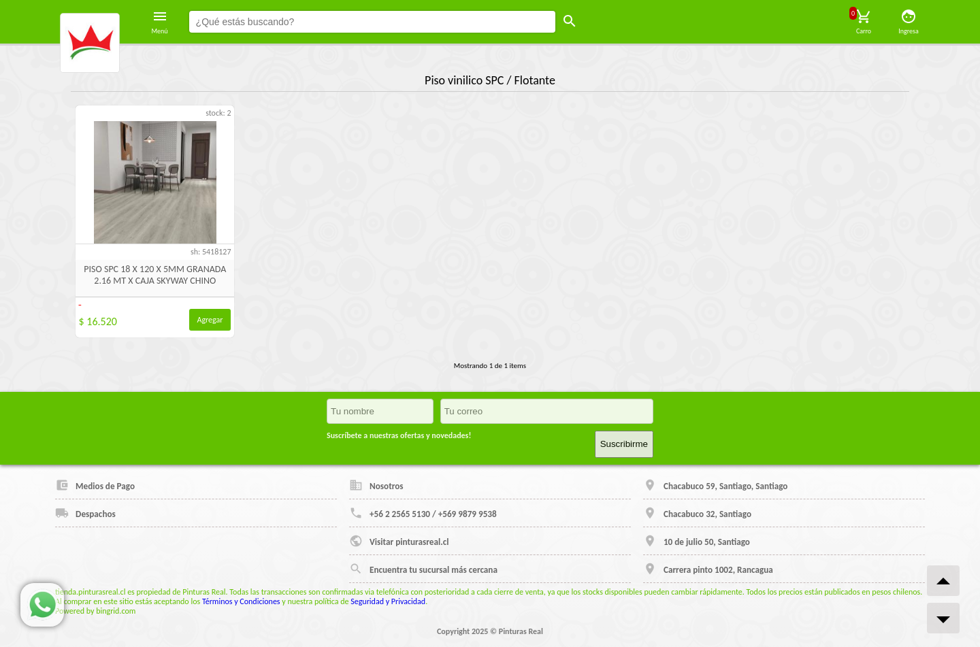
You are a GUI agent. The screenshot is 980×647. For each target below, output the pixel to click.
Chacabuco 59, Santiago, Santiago (715, 485)
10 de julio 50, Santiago (696, 541)
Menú (160, 21)
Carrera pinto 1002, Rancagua (708, 569)
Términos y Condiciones (241, 601)
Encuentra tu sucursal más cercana (423, 569)
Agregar (210, 320)
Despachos (85, 513)
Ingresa (908, 21)
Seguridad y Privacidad (387, 601)
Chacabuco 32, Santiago (697, 513)
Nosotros (376, 485)
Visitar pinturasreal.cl (398, 541)
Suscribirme (624, 444)
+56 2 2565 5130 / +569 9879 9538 (423, 513)
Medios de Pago (95, 485)
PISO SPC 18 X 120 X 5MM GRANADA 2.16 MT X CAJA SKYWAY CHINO (155, 274)
